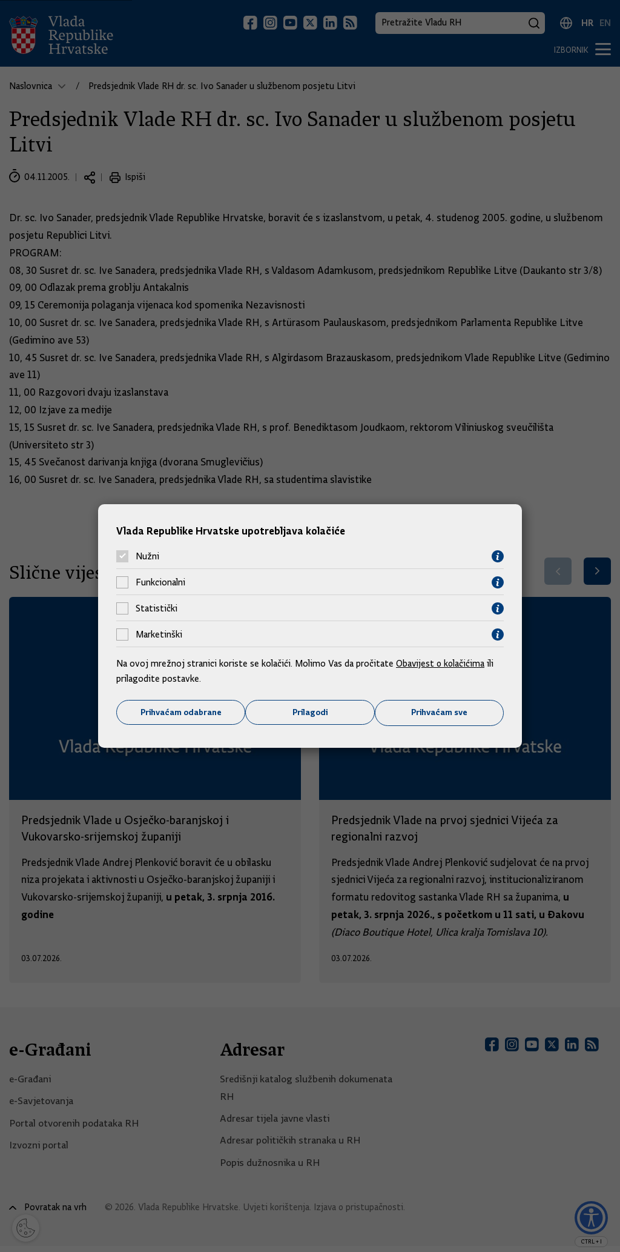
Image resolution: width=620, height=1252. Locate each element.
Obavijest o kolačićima (441, 663)
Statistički (156, 608)
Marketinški (159, 634)
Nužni (147, 556)
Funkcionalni (160, 582)
